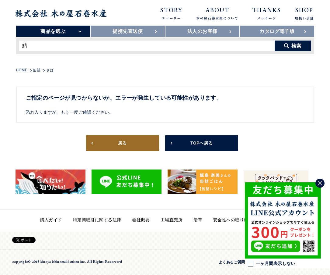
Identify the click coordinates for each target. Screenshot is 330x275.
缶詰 (36, 70)
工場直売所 (171, 219)
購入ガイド (51, 219)
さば (50, 70)
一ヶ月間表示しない (271, 263)
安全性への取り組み (233, 219)
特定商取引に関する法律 (97, 219)
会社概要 (141, 219)
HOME (22, 70)
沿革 (197, 219)
